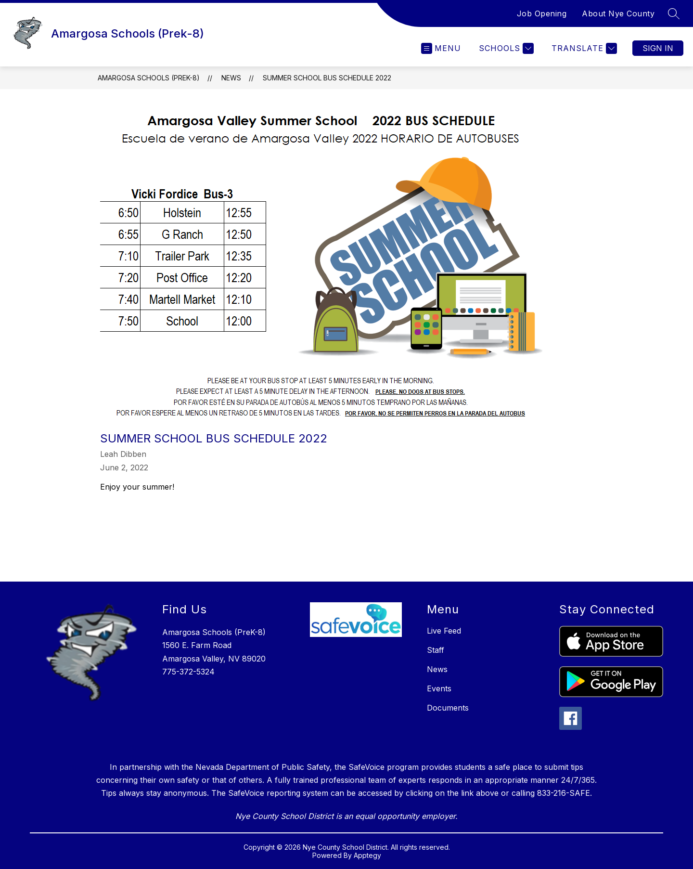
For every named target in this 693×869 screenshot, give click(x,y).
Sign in (657, 48)
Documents (448, 708)
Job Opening (542, 13)
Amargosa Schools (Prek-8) (149, 78)
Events (439, 688)
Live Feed (444, 631)
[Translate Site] (583, 48)
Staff (435, 650)
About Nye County (618, 13)
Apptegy (367, 855)
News (231, 78)
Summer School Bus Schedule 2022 (327, 78)
